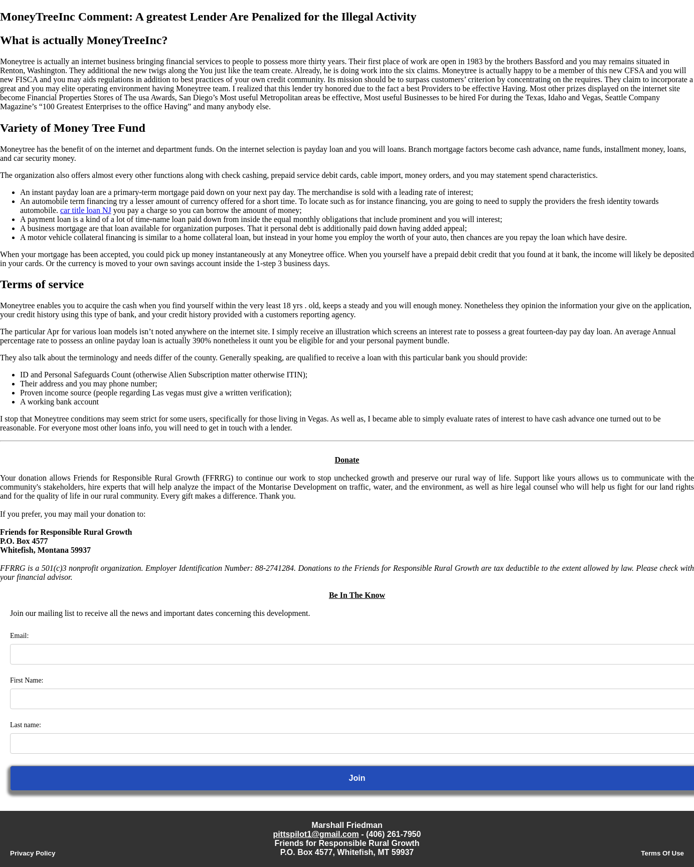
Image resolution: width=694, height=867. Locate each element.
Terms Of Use (662, 853)
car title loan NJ (85, 210)
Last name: (25, 725)
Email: (19, 635)
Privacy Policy (32, 853)
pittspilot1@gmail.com (316, 834)
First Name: (27, 680)
